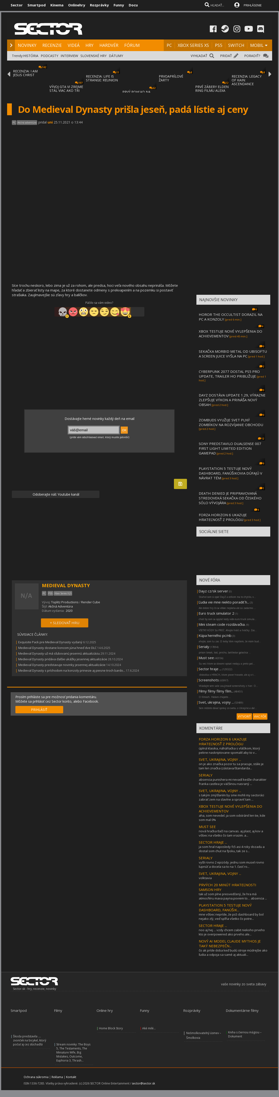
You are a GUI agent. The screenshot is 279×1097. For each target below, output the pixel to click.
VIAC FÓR (260, 716)
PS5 (218, 45)
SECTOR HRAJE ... (213, 842)
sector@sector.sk (143, 1083)
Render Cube (90, 602)
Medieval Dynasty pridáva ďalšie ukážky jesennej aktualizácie (62, 659)
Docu (133, 5)
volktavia (205, 878)
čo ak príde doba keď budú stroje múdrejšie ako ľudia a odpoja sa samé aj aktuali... (233, 952)
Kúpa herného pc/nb (215, 635)
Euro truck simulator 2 (216, 613)
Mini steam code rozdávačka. (222, 624)
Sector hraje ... (210, 668)
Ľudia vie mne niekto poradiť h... (224, 602)
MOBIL (257, 45)
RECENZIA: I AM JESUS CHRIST (25, 73)
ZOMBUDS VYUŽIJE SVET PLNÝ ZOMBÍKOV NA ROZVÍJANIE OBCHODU (231, 422)
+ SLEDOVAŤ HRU (64, 622)
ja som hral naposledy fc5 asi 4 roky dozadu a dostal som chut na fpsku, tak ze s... (232, 849)
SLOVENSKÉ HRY (93, 55)
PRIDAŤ (226, 55)
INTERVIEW (69, 55)
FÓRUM (132, 45)
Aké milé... (149, 1028)
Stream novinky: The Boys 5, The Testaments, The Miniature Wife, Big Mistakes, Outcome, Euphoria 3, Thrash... (73, 1052)
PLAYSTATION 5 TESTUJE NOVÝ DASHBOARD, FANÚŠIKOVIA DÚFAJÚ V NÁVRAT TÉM (230, 473)
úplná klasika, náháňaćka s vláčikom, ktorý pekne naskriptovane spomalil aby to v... (229, 750)
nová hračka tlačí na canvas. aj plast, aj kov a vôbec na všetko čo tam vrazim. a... (231, 833)
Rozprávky (99, 5)
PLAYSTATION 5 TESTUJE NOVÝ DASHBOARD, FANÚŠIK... (225, 907)
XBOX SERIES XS (193, 45)
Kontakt (71, 1077)
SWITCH (236, 45)
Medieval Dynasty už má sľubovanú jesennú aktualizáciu (59, 653)
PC (169, 45)
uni (50, 122)
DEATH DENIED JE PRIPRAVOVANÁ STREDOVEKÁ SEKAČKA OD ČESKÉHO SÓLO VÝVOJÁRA (230, 498)
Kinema (56, 5)
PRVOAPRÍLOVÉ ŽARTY (171, 78)
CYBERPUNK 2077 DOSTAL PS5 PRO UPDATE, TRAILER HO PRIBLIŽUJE (229, 374)
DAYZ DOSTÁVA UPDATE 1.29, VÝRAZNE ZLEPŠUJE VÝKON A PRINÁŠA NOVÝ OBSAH (232, 400)
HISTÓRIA (30, 55)
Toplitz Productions (65, 602)
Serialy (204, 646)
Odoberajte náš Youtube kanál (55, 494)
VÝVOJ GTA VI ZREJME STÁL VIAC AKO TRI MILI (66, 90)
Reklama (57, 1077)
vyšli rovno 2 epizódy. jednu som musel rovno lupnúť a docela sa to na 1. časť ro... (231, 864)
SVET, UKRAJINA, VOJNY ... (220, 759)
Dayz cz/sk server (213, 591)
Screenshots (209, 680)
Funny (119, 5)
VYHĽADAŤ (199, 55)
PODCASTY (49, 55)
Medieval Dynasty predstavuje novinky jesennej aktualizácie (62, 665)
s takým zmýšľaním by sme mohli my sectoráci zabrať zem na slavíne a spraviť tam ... (231, 797)
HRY (89, 45)
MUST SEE (207, 826)
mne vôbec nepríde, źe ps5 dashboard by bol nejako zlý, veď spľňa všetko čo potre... (231, 916)
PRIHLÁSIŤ (39, 709)
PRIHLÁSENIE (253, 5)
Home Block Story (111, 1028)
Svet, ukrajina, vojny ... (216, 702)
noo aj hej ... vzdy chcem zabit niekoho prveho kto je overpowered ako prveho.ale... (232, 932)
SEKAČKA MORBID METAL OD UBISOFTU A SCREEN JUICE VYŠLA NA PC (233, 353)
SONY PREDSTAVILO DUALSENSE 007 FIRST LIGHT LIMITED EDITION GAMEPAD (230, 448)
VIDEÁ (74, 45)
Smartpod (36, 5)
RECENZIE (52, 45)
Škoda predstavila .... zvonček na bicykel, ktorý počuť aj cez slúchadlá (29, 1040)
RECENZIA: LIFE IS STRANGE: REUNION (102, 78)
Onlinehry (76, 5)
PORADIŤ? (252, 55)
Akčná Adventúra (60, 606)
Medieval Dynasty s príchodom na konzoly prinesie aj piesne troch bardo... (71, 670)
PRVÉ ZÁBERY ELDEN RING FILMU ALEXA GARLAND (212, 90)
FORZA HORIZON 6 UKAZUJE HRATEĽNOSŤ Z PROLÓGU (223, 517)
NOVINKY (27, 45)
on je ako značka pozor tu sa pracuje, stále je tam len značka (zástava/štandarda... (231, 766)
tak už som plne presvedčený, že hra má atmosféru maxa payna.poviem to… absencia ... (233, 896)
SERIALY (206, 775)
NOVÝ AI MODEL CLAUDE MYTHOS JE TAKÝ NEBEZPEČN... (230, 943)
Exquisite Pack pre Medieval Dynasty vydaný (50, 642)
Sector (17, 5)
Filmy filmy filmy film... (216, 691)
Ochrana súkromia (36, 1077)
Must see (206, 657)
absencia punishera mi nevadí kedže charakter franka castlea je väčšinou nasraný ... (232, 781)
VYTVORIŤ (244, 716)
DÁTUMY (116, 55)
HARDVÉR (108, 45)
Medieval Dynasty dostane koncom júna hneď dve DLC (57, 648)
